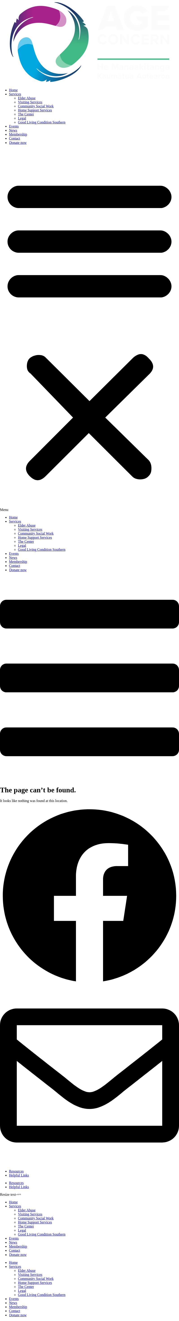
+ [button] (18, 1194)
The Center (26, 114)
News (13, 130)
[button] (89, 330)
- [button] (16, 1194)
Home (13, 90)
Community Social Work (36, 106)
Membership (18, 134)
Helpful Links (19, 1175)
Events (14, 126)
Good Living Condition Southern (41, 122)
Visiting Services (30, 102)
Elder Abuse (27, 98)
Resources (16, 1171)
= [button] (20, 1194)
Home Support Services (35, 110)
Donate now (18, 143)
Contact (14, 138)
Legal (22, 118)
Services (15, 94)
